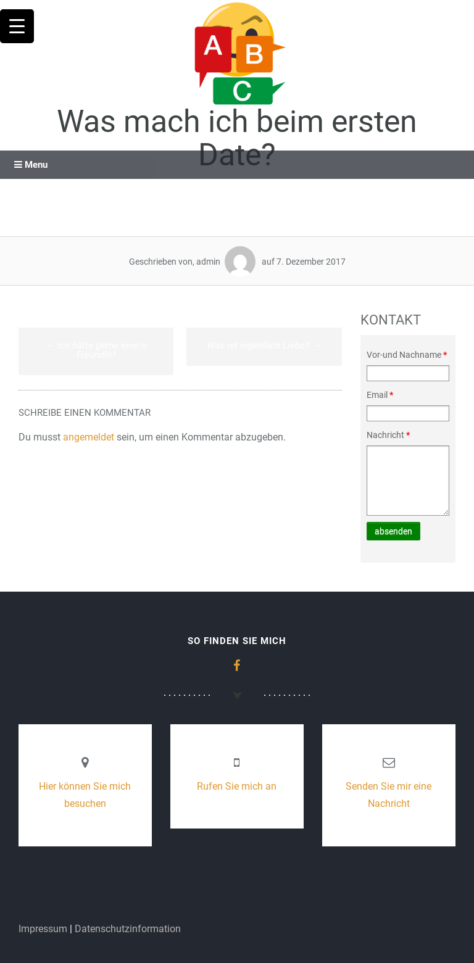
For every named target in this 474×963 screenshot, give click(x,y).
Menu (31, 164)
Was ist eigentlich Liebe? (264, 345)
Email (380, 395)
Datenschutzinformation (128, 929)
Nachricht (388, 435)
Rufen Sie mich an (236, 786)
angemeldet (88, 437)
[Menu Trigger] (17, 26)
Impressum (43, 929)
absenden (393, 531)
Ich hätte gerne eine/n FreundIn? (96, 350)
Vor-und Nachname (407, 355)
